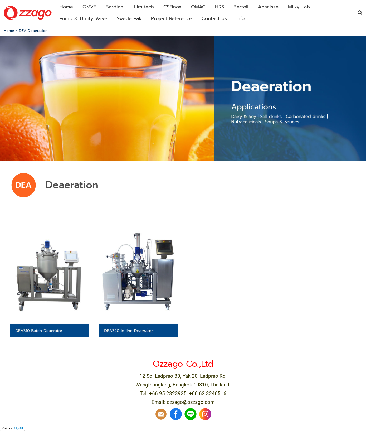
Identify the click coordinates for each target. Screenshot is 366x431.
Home (9, 30)
